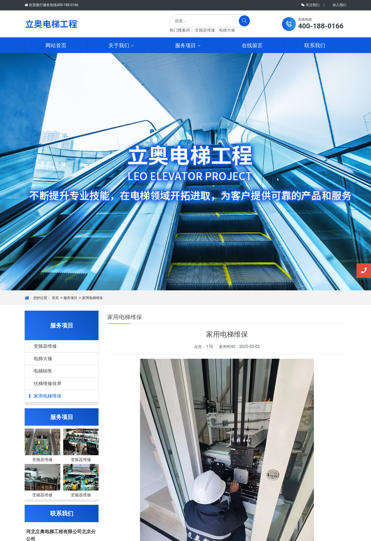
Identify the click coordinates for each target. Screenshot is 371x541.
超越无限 (58, 428)
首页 (55, 67)
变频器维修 (205, 30)
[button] (312, 24)
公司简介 (118, 464)
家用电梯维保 (92, 67)
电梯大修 (227, 30)
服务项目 (70, 67)
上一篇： (130, 386)
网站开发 (241, 534)
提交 (61, 499)
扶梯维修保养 (47, 153)
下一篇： (130, 396)
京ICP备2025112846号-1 (204, 534)
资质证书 (118, 473)
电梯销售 (43, 140)
